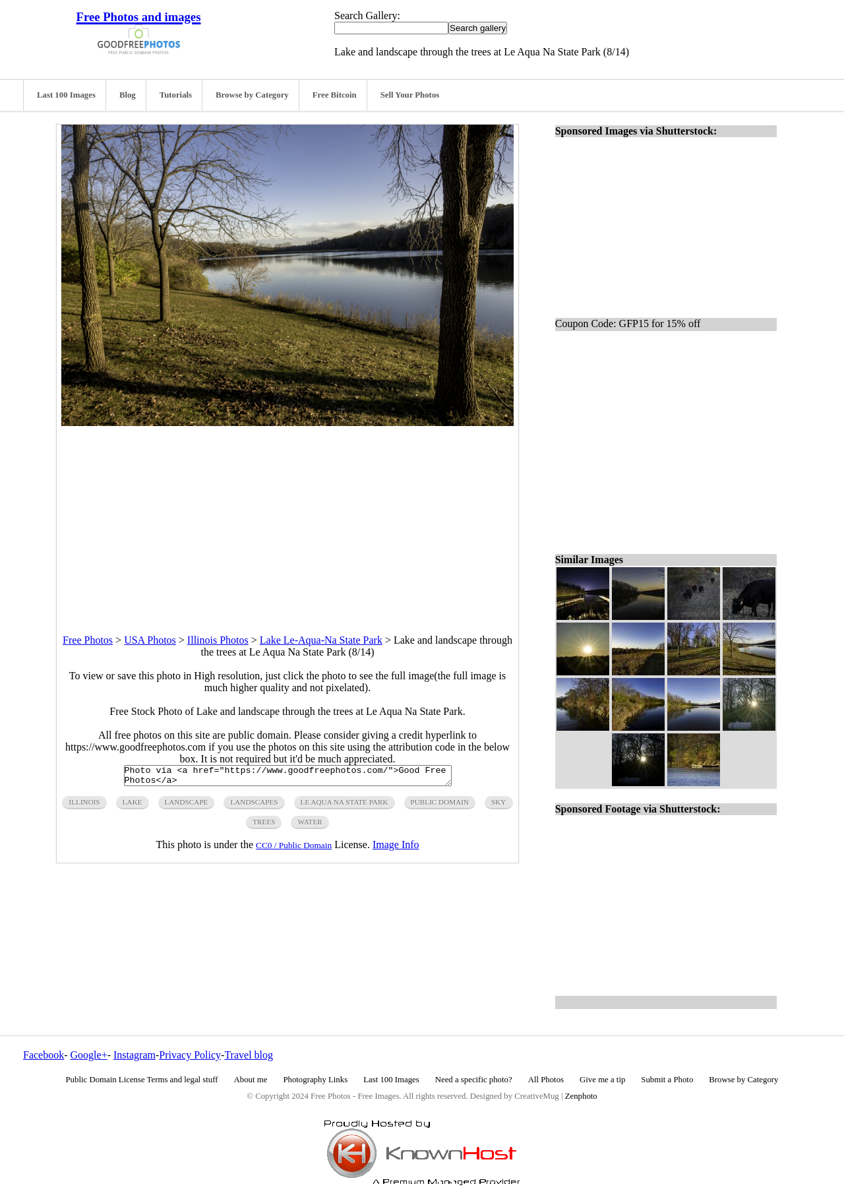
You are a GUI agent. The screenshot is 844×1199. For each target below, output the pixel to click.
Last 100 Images (66, 95)
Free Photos (88, 640)
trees (264, 826)
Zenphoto (581, 1096)
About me (251, 1079)
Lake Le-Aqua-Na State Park (321, 640)
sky (498, 806)
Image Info (396, 848)
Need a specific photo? (473, 1079)
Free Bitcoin (335, 95)
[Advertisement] (287, 518)
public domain (440, 806)
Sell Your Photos (410, 95)
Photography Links (315, 1079)
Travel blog (248, 1055)
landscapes (254, 806)
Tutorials (176, 95)
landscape (186, 806)
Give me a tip (602, 1079)
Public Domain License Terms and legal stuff (142, 1079)
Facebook (43, 1055)
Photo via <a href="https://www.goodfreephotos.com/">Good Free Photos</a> (287, 777)
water (309, 826)
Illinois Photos (218, 640)
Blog (127, 95)
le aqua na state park (344, 806)
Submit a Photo (667, 1079)
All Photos (546, 1079)
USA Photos (150, 640)
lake (132, 806)
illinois (84, 806)
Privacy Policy (190, 1055)
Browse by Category (252, 95)
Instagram (134, 1055)
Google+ (89, 1055)
